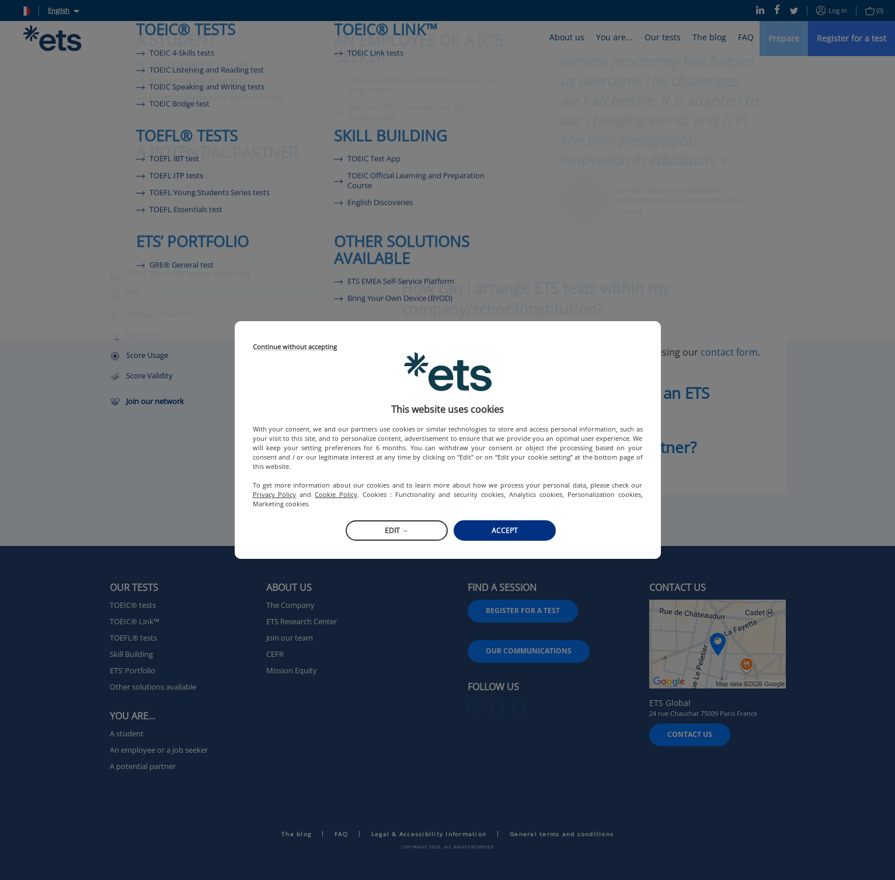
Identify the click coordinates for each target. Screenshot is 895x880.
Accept (505, 530)
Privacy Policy (275, 494)
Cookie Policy (336, 494)
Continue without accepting (295, 347)
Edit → (397, 530)
